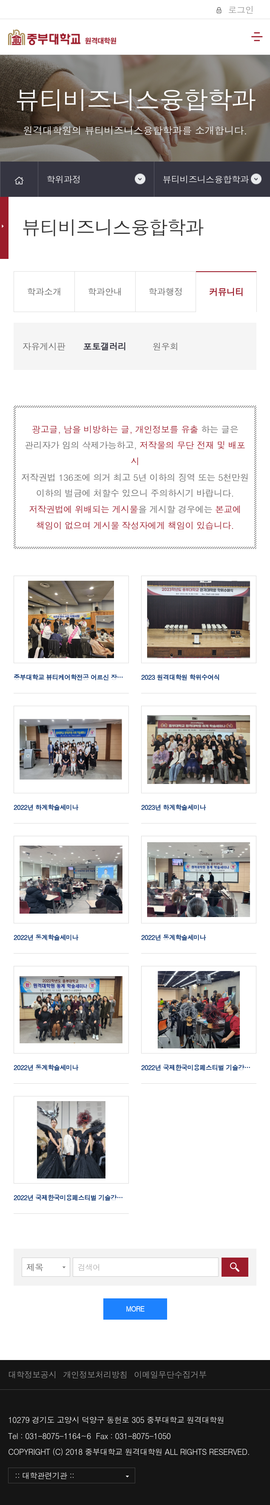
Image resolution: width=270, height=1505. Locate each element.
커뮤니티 (226, 291)
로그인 (239, 9)
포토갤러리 (104, 346)
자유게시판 (43, 346)
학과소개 (44, 291)
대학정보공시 (32, 1374)
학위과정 (63, 179)
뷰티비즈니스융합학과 (205, 179)
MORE (135, 1309)
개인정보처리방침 (95, 1374)
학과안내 (105, 291)
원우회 (165, 346)
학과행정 (165, 291)
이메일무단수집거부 (170, 1374)
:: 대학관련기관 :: (44, 1475)
